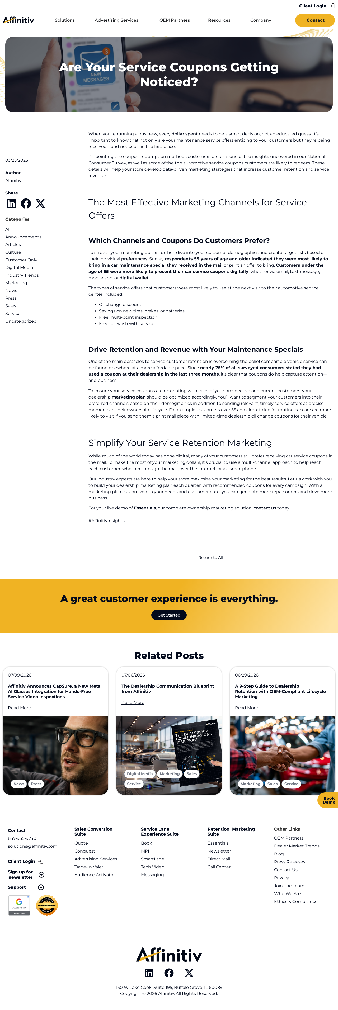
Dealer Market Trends (297, 846)
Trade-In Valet (89, 866)
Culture (13, 252)
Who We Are (287, 893)
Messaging (152, 874)
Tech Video (152, 866)
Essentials (145, 508)
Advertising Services (95, 858)
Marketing (16, 282)
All (7, 229)
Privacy (281, 877)
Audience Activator (94, 874)
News (11, 290)
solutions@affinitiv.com (32, 846)
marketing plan (129, 397)
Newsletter (219, 851)
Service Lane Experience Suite (160, 832)
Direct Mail (219, 858)
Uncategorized (21, 321)
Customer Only (21, 259)
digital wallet (134, 277)
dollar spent (185, 133)
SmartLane (152, 858)
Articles (13, 244)
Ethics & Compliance (296, 901)
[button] (11, 203)
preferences (134, 258)
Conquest (84, 851)
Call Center (219, 866)
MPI (145, 851)
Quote (81, 843)
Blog (279, 853)
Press (11, 298)
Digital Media (19, 267)
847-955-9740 (22, 838)
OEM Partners (288, 838)
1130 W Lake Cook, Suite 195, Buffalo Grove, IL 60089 (169, 987)
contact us (264, 508)
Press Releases (289, 861)
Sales (10, 305)
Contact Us (286, 869)
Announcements (23, 236)
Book (146, 843)
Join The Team (289, 885)
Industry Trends (22, 275)
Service (13, 313)
